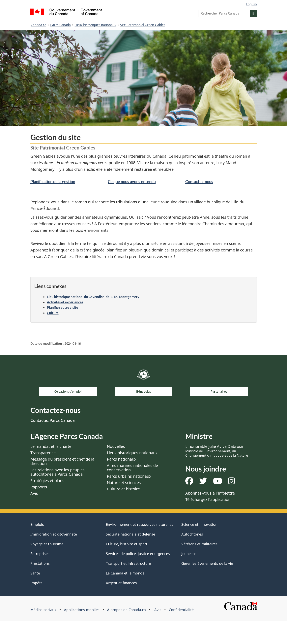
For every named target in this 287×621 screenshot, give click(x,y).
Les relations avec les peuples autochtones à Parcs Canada (57, 472)
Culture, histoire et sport (126, 543)
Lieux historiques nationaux (95, 25)
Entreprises (39, 553)
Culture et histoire (123, 489)
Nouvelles (116, 446)
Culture (53, 313)
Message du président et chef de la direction (62, 461)
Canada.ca (38, 25)
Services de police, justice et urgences (138, 553)
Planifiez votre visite (62, 307)
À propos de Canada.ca (126, 609)
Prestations (40, 563)
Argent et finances (121, 582)
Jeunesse (188, 553)
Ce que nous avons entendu (132, 181)
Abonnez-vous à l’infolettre (210, 493)
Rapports (38, 487)
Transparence (43, 452)
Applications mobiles (82, 609)
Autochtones (192, 534)
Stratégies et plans (47, 480)
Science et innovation (199, 524)
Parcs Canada (60, 25)
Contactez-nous (199, 181)
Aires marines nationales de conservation (132, 468)
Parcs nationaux (121, 459)
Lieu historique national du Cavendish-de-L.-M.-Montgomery (93, 297)
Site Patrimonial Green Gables (142, 25)
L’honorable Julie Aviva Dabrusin (216, 451)
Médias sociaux (43, 609)
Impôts (36, 582)
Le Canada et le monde (125, 573)
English (251, 4)
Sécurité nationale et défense (130, 534)
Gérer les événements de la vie (207, 563)
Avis (34, 493)
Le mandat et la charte (50, 446)
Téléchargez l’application (208, 499)
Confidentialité (181, 609)
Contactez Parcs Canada (52, 420)
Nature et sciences (124, 482)
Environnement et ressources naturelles (139, 524)
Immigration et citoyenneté (53, 534)
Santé (35, 573)
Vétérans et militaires (199, 543)
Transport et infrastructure (128, 563)
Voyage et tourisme (46, 543)
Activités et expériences (65, 302)
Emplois (37, 524)
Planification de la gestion (52, 181)
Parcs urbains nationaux (129, 476)
